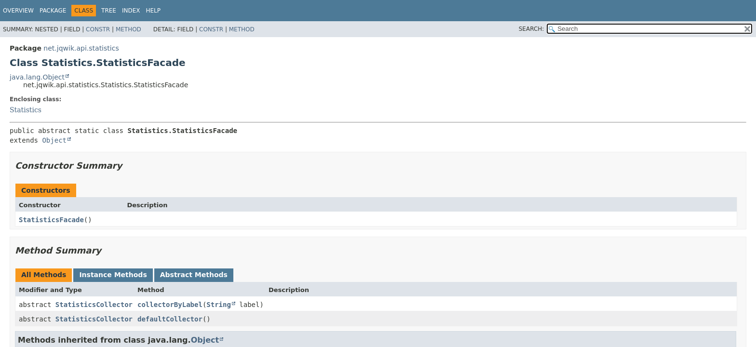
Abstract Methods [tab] (194, 275)
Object (54, 140)
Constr (98, 29)
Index (131, 10)
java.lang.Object (37, 77)
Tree (108, 10)
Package (53, 10)
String (218, 304)
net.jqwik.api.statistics (81, 48)
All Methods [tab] (43, 275)
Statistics (25, 110)
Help (153, 10)
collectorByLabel (169, 304)
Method (128, 29)
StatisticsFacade (51, 220)
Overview (18, 10)
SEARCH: (531, 29)
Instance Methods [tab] (113, 275)
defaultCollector (169, 319)
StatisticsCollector (94, 304)
